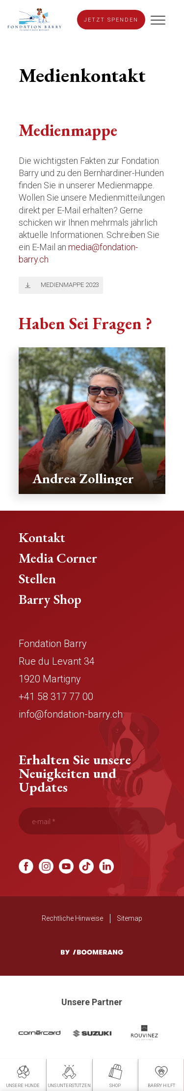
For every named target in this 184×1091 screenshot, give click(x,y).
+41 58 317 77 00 (56, 696)
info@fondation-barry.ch (71, 714)
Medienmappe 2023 (70, 284)
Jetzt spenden (111, 20)
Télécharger (25, 285)
